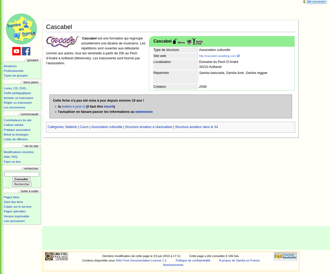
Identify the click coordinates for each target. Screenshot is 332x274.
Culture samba (13, 124)
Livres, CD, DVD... (16, 88)
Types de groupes (16, 75)
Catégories (56, 127)
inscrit (109, 106)
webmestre (144, 112)
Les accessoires (14, 107)
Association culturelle (106, 127)
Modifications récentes (19, 152)
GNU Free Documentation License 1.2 (141, 260)
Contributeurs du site (18, 120)
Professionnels (14, 70)
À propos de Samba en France (239, 260)
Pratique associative (17, 129)
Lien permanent (14, 221)
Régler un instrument (18, 102)
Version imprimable (16, 216)
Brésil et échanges (16, 134)
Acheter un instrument (18, 98)
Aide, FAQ (11, 156)
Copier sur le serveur (18, 206)
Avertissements (173, 264)
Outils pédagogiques (17, 93)
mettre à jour (72, 106)
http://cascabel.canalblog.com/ (217, 55)
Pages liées (11, 197)
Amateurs (10, 66)
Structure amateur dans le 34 (196, 127)
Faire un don (12, 161)
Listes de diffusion (16, 139)
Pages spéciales (15, 211)
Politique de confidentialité (193, 260)
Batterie (71, 127)
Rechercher (31, 168)
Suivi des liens (13, 201)
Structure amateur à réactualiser (149, 127)
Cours (84, 127)
